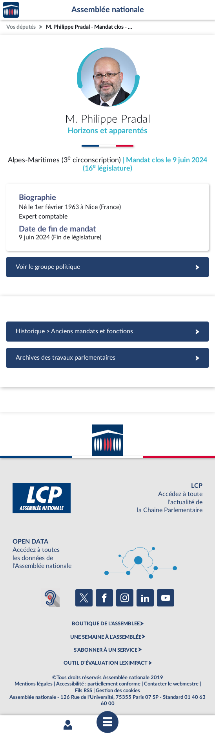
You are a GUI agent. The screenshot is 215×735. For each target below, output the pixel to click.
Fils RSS (83, 690)
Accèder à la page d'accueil (11, 10)
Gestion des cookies (118, 690)
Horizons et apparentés (107, 131)
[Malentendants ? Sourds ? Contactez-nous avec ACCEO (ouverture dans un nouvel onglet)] (50, 597)
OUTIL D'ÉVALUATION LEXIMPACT (106, 663)
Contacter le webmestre (171, 684)
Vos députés (21, 27)
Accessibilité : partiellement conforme (98, 684)
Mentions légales (34, 684)
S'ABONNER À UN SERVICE (105, 650)
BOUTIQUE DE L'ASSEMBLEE (106, 623)
